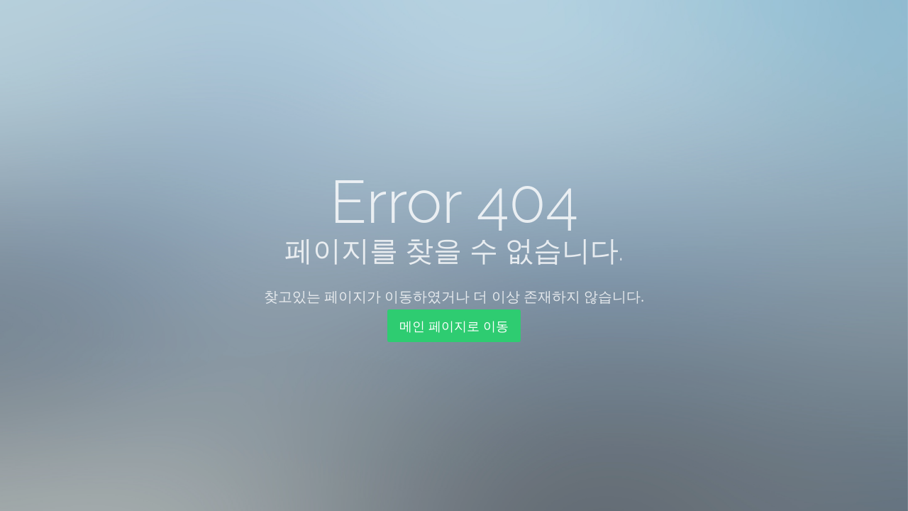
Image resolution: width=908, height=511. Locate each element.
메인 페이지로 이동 (453, 325)
